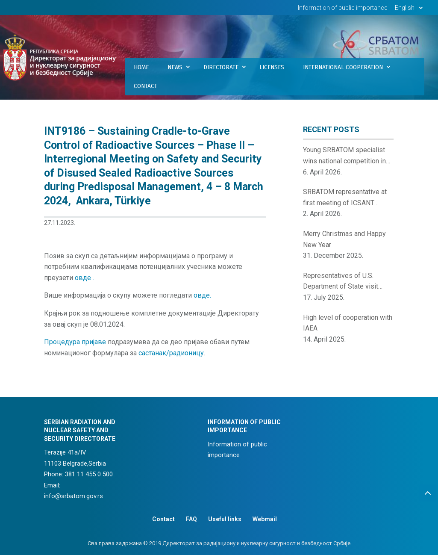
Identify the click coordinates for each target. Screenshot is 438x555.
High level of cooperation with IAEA (347, 323)
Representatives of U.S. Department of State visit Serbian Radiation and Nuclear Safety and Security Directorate (347, 282)
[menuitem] (410, 10)
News (175, 67)
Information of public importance (342, 8)
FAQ (191, 519)
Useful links (224, 519)
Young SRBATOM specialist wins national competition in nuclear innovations (344, 156)
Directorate (220, 67)
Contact (145, 86)
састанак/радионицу (171, 353)
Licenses (271, 67)
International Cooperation (343, 67)
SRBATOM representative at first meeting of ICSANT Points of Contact (345, 198)
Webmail (265, 519)
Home (141, 67)
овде (84, 278)
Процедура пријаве (75, 342)
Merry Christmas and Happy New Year (344, 239)
